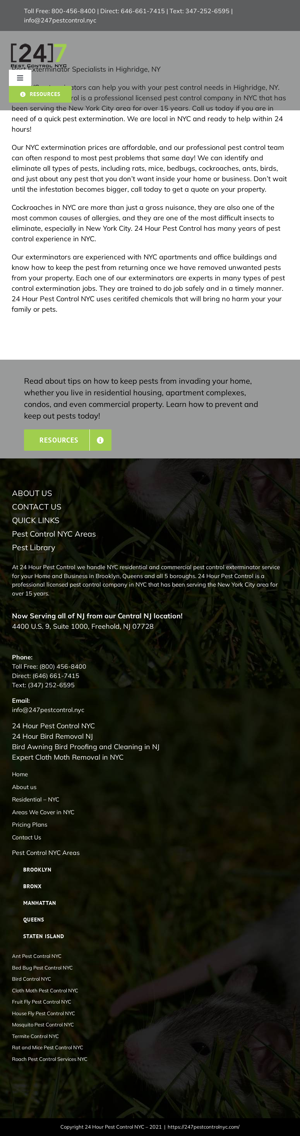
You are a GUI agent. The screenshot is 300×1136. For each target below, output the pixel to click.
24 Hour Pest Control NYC (53, 725)
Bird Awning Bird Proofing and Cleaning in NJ (85, 746)
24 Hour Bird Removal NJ (52, 736)
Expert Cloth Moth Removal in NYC (67, 757)
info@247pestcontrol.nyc (60, 20)
